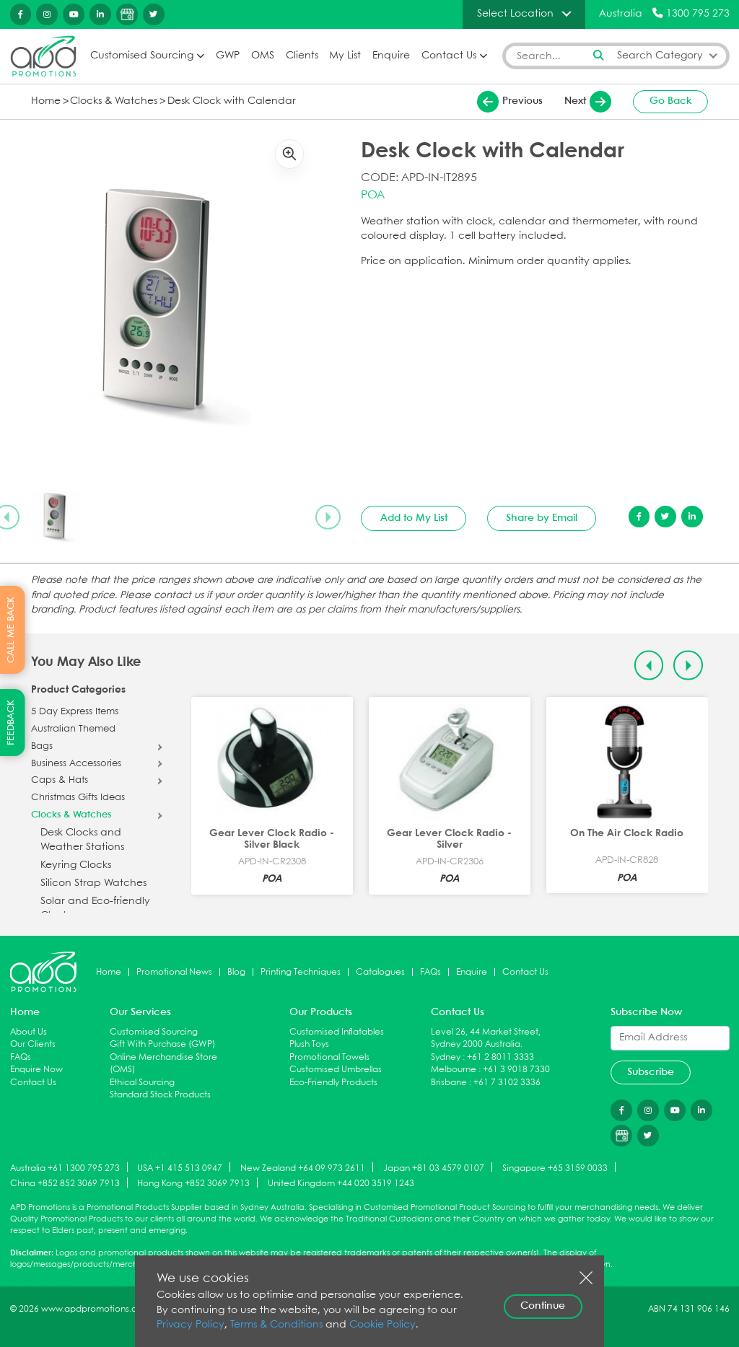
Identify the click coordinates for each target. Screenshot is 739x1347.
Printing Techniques (301, 972)
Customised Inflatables (336, 1032)
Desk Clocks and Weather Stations (82, 840)
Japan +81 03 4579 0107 (433, 1168)
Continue (542, 1306)
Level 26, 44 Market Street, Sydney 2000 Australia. (486, 1038)
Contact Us (448, 56)
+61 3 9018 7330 (516, 1070)
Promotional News (174, 972)
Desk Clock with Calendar (231, 101)
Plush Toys (309, 1044)
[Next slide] (327, 517)
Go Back (671, 101)
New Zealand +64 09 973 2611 (302, 1168)
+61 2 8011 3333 (500, 1057)
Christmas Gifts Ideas (78, 798)
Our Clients (33, 1044)
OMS (262, 56)
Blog (236, 972)
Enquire (391, 56)
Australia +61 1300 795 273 (65, 1168)
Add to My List (413, 518)
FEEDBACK (11, 722)
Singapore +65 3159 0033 (555, 1168)
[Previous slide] (649, 665)
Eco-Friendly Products (333, 1083)
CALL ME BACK (11, 630)
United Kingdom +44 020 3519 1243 (341, 1184)
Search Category (660, 56)
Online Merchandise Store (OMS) (163, 1063)
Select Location (515, 14)
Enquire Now (36, 1070)
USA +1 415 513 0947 (179, 1168)
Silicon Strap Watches (93, 883)
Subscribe (650, 1072)
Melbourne (453, 1070)
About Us (28, 1032)
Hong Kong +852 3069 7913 (193, 1184)
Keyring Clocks (75, 865)
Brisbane (449, 1083)
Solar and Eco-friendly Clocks (95, 909)
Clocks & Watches (113, 101)
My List (345, 56)
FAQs (430, 972)
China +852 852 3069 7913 (65, 1184)
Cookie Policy (382, 1325)
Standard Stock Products (160, 1095)
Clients (302, 56)
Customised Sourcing (141, 56)
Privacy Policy (190, 1325)
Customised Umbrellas (335, 1070)
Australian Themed (73, 729)
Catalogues (380, 972)
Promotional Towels (329, 1057)
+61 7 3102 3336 (507, 1083)
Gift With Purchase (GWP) (162, 1044)
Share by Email (541, 518)
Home (46, 101)
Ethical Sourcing (142, 1083)
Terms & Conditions (276, 1325)
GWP (228, 56)
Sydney (445, 1057)
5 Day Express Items (74, 712)
